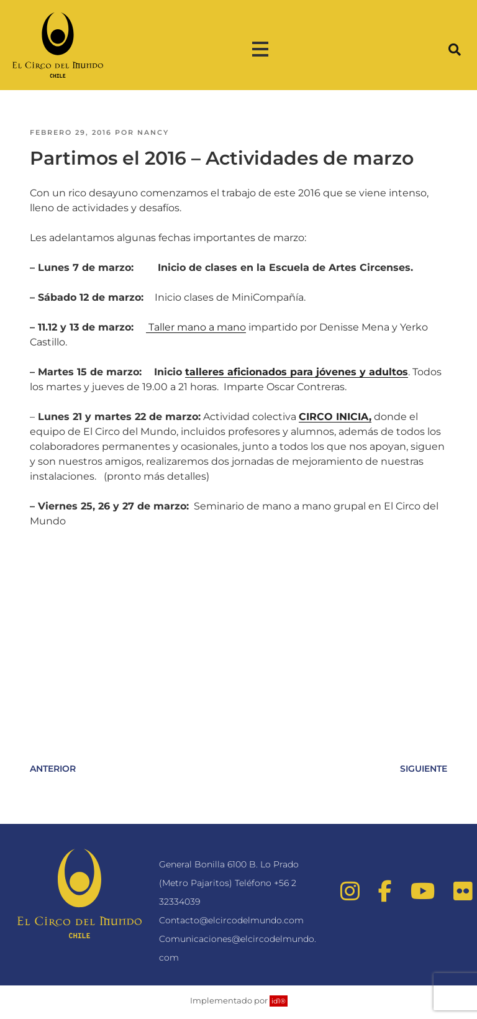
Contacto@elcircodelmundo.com (231, 920)
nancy (153, 132)
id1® (278, 1001)
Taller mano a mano (196, 327)
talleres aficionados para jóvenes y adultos (296, 372)
